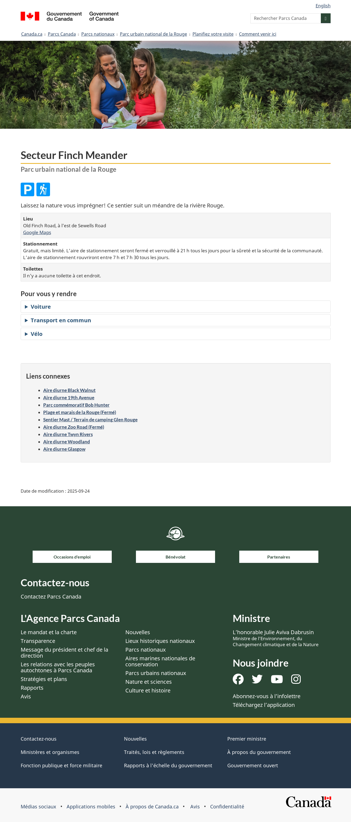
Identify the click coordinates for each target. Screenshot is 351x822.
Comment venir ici (257, 34)
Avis (26, 696)
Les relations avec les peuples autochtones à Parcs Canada (58, 667)
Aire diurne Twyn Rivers (68, 434)
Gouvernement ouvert (252, 765)
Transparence (38, 641)
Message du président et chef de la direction (64, 652)
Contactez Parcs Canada (51, 596)
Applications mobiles (91, 806)
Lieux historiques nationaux (160, 641)
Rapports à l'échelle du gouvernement (168, 765)
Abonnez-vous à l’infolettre (266, 696)
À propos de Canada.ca (152, 806)
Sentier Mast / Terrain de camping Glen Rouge (90, 419)
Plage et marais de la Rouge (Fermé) (79, 412)
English (323, 6)
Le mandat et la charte (49, 632)
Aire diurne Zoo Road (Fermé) (73, 427)
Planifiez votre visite (213, 34)
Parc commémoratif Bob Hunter (76, 405)
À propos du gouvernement (259, 752)
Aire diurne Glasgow (64, 449)
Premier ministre (246, 738)
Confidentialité (227, 806)
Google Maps (37, 232)
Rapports (32, 687)
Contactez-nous (39, 738)
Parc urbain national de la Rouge (153, 34)
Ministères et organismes (50, 752)
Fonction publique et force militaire (61, 765)
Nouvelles (137, 632)
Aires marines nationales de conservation (160, 661)
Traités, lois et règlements (154, 752)
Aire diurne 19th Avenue (68, 397)
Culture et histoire (147, 690)
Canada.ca (31, 34)
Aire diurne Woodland (66, 441)
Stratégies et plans (44, 679)
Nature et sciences (148, 681)
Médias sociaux (38, 806)
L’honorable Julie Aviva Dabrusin (276, 638)
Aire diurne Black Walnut (69, 390)
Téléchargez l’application (264, 704)
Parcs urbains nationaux (155, 673)
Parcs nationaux (97, 34)
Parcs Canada (62, 34)
